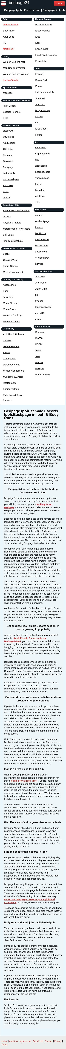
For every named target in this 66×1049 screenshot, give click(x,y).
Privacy (58, 1041)
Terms (5, 1044)
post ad (59, 3)
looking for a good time (24, 780)
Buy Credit (38, 1041)
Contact (48, 1041)
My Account (25, 1041)
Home (4, 1041)
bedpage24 (19, 2)
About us (13, 1041)
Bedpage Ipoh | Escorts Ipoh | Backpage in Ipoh (34, 10)
